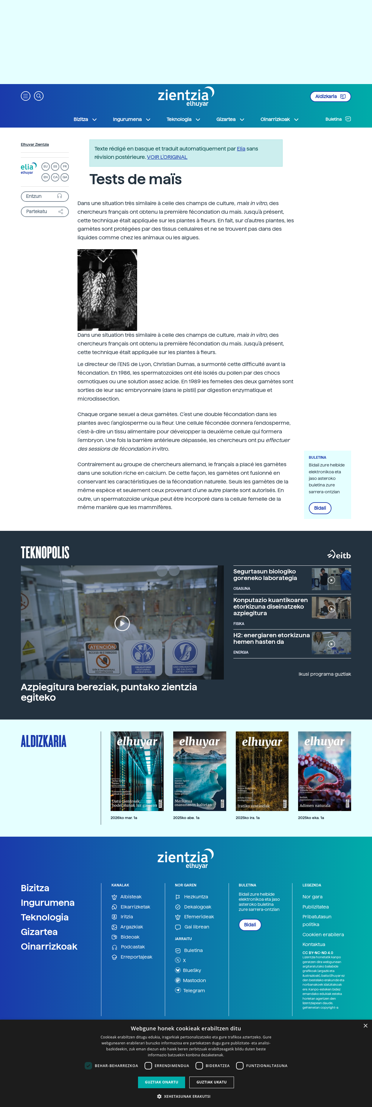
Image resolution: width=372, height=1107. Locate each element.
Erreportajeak (131, 957)
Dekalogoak (193, 907)
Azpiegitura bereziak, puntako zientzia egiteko (109, 692)
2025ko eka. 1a (311, 817)
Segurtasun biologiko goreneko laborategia (265, 575)
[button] (25, 95)
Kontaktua (314, 944)
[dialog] (186, 1063)
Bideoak (125, 937)
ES (55, 166)
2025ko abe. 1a (186, 817)
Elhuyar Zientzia (35, 144)
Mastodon (190, 980)
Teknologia (45, 917)
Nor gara (313, 897)
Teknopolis (45, 551)
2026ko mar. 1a (124, 817)
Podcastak (128, 947)
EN (46, 177)
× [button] (365, 1026)
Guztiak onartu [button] (161, 1082)
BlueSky (188, 970)
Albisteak (126, 897)
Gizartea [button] (230, 120)
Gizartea (39, 931)
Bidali (320, 508)
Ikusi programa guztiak (325, 674)
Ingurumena (48, 902)
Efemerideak (194, 917)
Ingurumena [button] (132, 120)
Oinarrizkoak (49, 946)
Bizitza (35, 888)
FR (65, 166)
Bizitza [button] (85, 120)
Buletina (338, 119)
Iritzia (122, 917)
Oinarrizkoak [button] (280, 120)
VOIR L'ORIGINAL (167, 157)
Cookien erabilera (323, 934)
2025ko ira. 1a (248, 817)
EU (46, 166)
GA (65, 177)
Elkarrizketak (130, 907)
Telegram (190, 990)
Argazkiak (127, 927)
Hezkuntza (191, 897)
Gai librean (192, 927)
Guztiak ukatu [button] (211, 1082)
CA (55, 177)
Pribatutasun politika (317, 920)
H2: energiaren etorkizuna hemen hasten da (271, 638)
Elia (241, 148)
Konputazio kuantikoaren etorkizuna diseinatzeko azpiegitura (270, 606)
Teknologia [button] (184, 120)
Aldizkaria (330, 97)
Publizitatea (316, 907)
